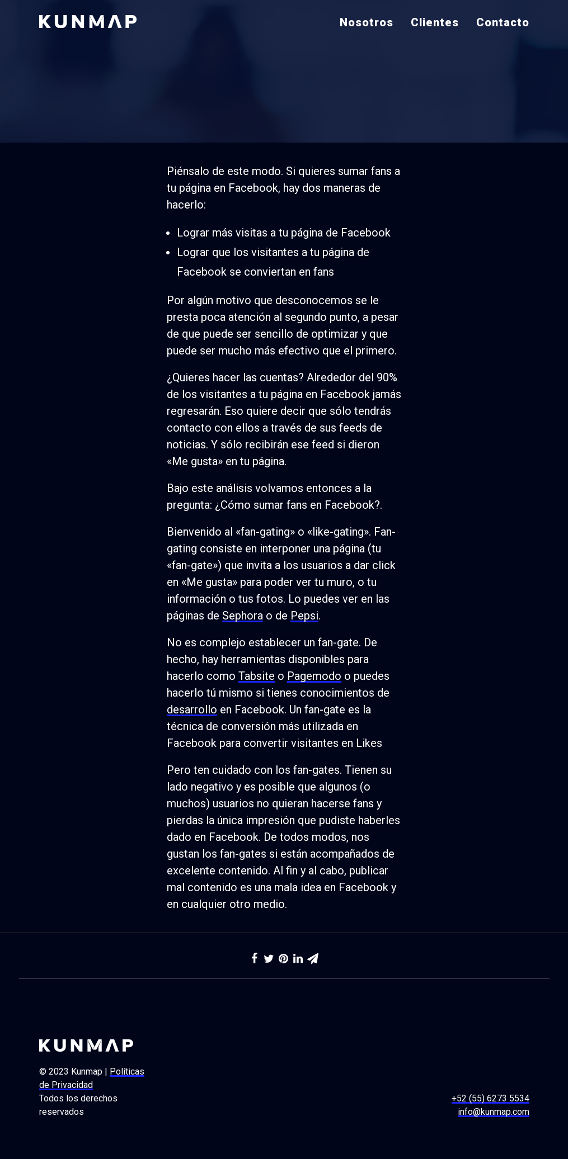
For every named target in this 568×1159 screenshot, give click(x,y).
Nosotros (366, 22)
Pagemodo (314, 676)
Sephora (242, 615)
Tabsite (256, 676)
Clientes (435, 22)
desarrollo (192, 709)
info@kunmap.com (493, 1111)
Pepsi (304, 615)
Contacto (502, 22)
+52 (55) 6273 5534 (490, 1098)
